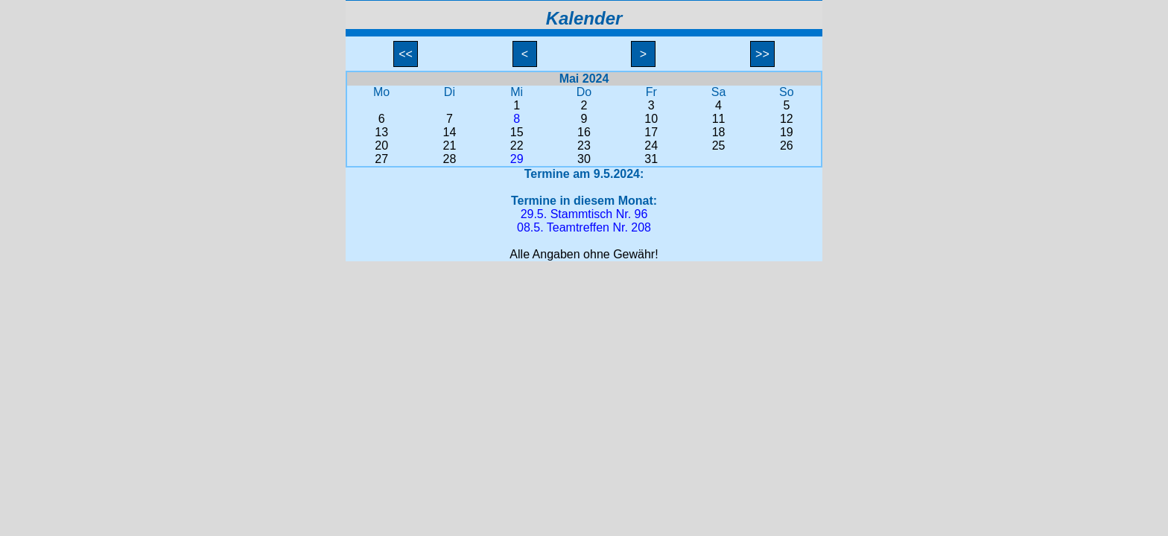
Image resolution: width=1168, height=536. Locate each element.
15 (517, 132)
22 (517, 145)
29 (517, 159)
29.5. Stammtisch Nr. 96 (584, 214)
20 (381, 145)
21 (450, 145)
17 (651, 132)
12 (786, 118)
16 (584, 132)
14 (450, 132)
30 (584, 159)
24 (651, 145)
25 (719, 145)
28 (450, 159)
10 (651, 118)
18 (719, 132)
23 (584, 145)
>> (762, 54)
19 (786, 132)
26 (786, 145)
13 (381, 132)
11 (719, 118)
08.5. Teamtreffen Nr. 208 (584, 227)
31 (651, 159)
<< (406, 54)
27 (381, 159)
